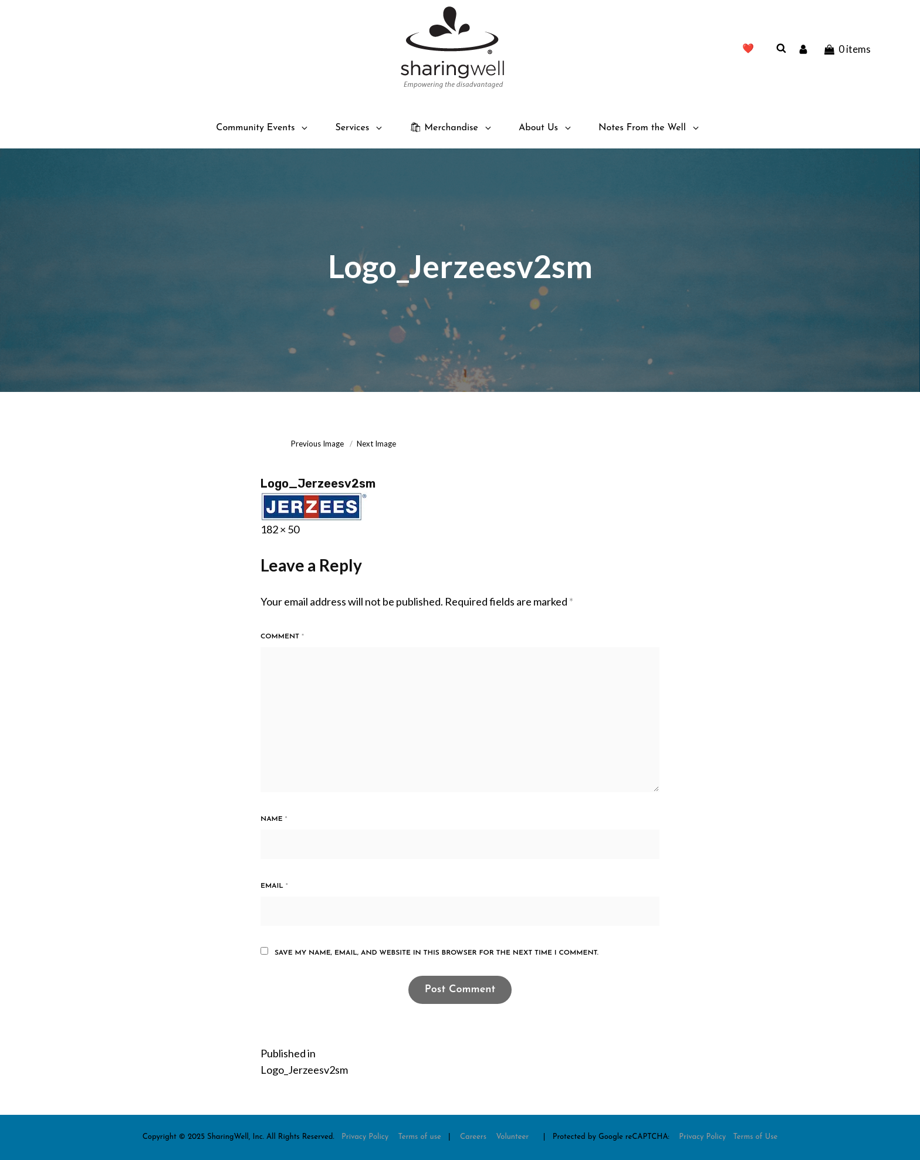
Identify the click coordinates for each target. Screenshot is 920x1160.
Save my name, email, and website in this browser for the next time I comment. (436, 952)
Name (274, 819)
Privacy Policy (364, 1137)
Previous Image (317, 443)
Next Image (376, 443)
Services (359, 128)
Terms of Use (755, 1137)
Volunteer (512, 1137)
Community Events (262, 128)
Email (274, 886)
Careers (473, 1137)
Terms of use (419, 1137)
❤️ (748, 49)
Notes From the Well (649, 128)
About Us (546, 128)
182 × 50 (280, 529)
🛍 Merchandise (451, 128)
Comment (282, 636)
